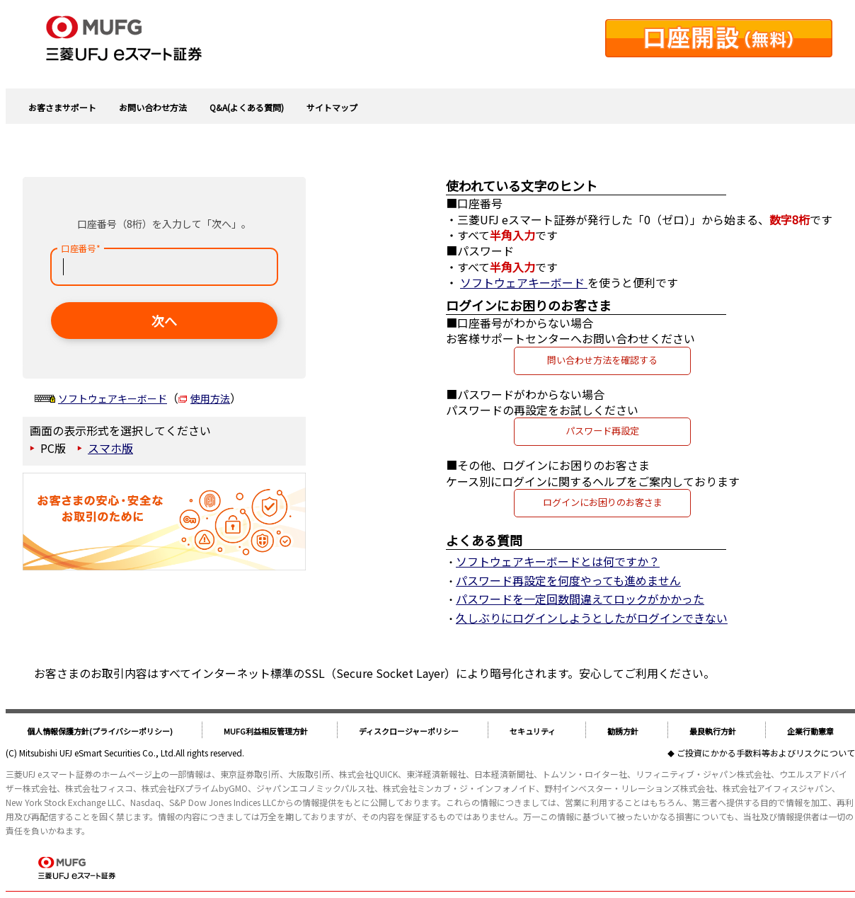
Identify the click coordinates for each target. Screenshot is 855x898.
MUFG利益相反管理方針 (266, 731)
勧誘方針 (622, 731)
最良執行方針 (712, 731)
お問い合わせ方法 (153, 107)
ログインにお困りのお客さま (602, 502)
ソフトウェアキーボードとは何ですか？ (558, 561)
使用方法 (210, 398)
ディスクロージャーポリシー (409, 731)
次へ (164, 320)
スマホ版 (110, 448)
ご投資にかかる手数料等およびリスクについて (766, 753)
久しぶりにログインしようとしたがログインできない (592, 617)
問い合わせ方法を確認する (602, 360)
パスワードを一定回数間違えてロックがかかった (580, 598)
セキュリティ (533, 731)
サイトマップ (331, 107)
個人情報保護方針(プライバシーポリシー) (100, 731)
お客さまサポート (62, 107)
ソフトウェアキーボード (112, 398)
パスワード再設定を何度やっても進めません (568, 580)
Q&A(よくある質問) (247, 107)
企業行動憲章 (810, 731)
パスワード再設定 (602, 430)
